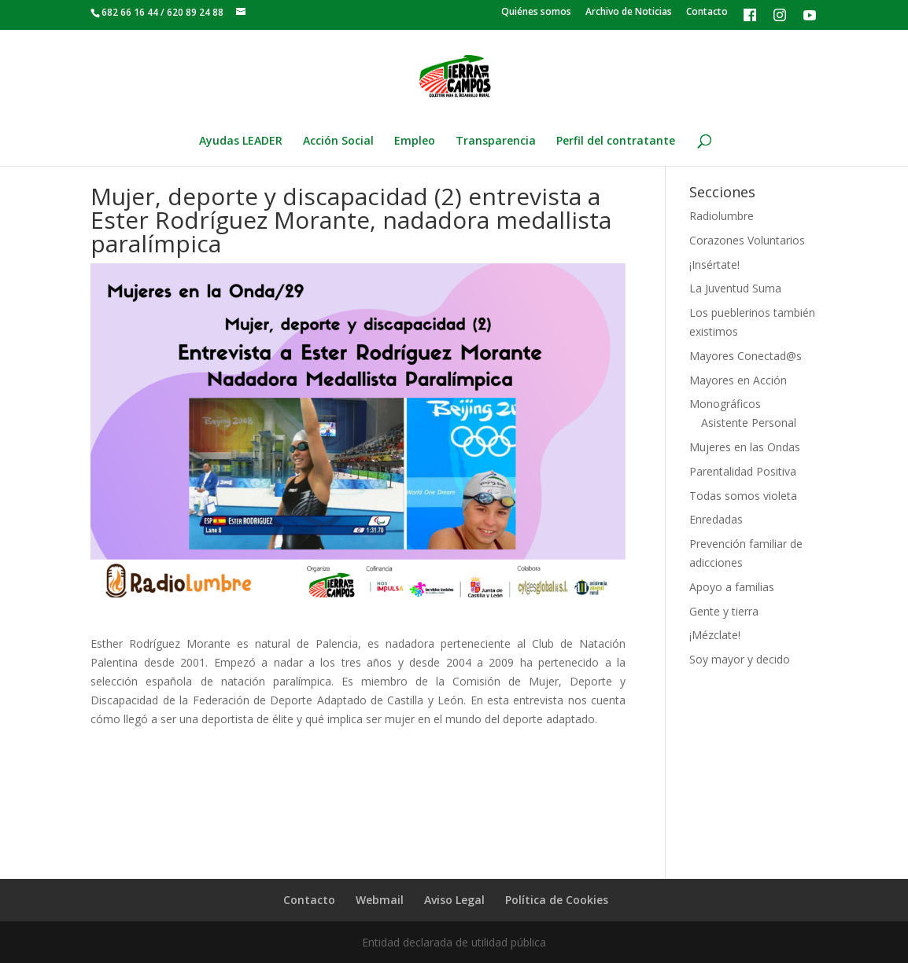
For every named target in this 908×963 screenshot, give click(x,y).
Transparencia (496, 141)
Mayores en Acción (738, 380)
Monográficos (725, 403)
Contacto (707, 12)
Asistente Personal (748, 422)
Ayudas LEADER (240, 141)
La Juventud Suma (735, 288)
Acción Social (338, 141)
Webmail (380, 899)
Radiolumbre (721, 215)
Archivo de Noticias (628, 12)
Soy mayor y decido (739, 659)
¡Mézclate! (714, 634)
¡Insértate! (714, 264)
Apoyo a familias (731, 586)
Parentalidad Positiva (742, 471)
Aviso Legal (454, 899)
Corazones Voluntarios (747, 240)
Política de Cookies (556, 899)
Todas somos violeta (743, 495)
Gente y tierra (724, 611)
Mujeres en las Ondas (744, 446)
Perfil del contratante (615, 141)
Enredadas (716, 519)
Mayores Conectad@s (745, 355)
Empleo (414, 141)
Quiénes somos (536, 12)
